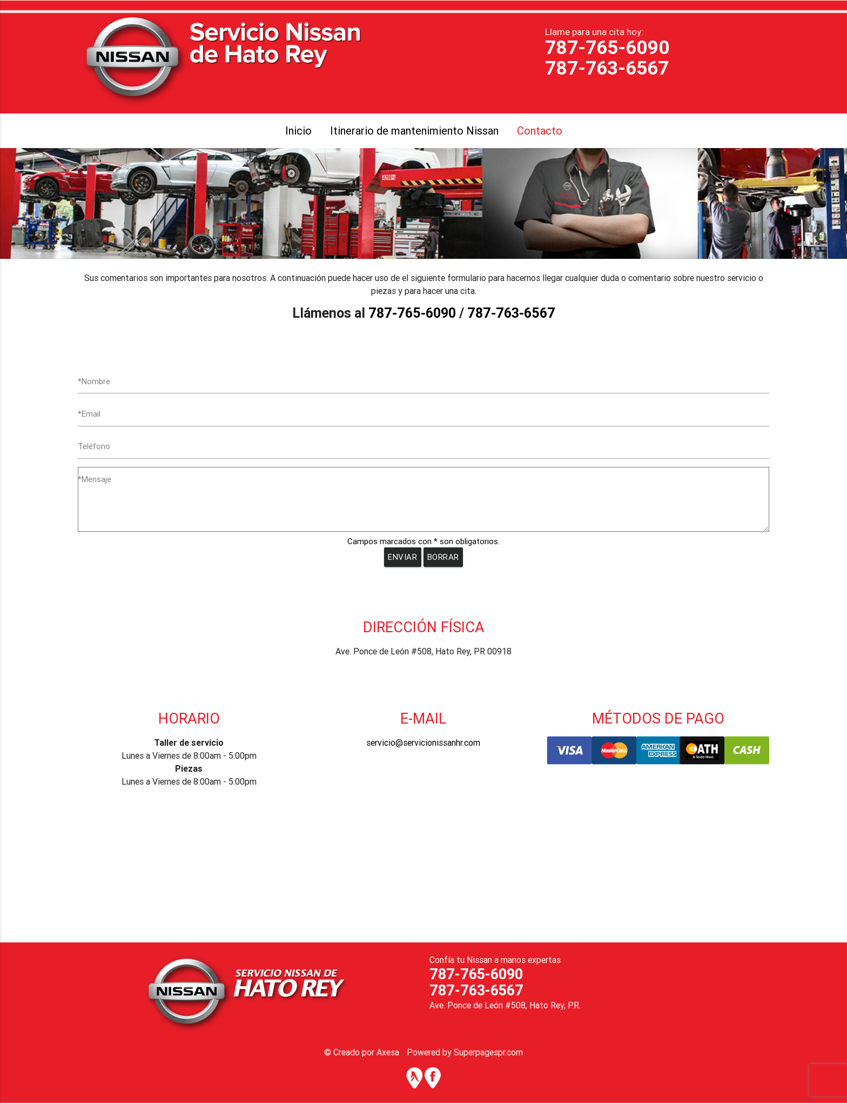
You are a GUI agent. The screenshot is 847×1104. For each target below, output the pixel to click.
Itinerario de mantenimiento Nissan (414, 130)
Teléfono (94, 447)
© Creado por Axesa (361, 1053)
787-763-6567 (607, 67)
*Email (89, 414)
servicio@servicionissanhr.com (423, 743)
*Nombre (94, 381)
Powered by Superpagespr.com (465, 1053)
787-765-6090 (607, 47)
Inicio (298, 130)
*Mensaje (94, 480)
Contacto (539, 130)
